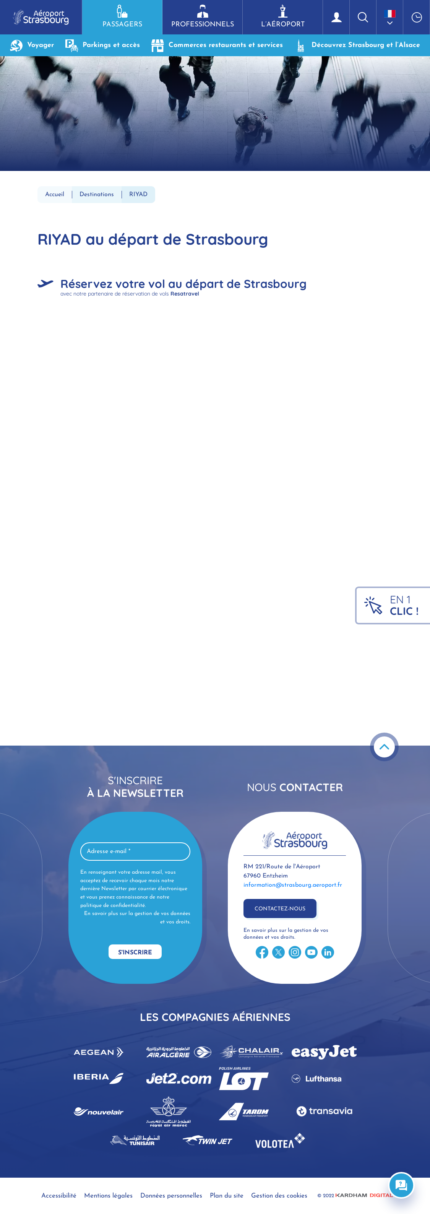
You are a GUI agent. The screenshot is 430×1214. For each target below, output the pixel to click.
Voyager (32, 45)
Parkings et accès (102, 45)
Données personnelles (171, 1196)
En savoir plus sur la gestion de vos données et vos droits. (137, 918)
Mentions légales (108, 1196)
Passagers (122, 16)
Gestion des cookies (279, 1196)
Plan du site (226, 1196)
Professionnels (202, 16)
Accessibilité (58, 1196)
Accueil (54, 195)
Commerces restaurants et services (217, 45)
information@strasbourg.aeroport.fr (292, 885)
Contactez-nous (280, 909)
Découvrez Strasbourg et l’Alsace (357, 45)
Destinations (97, 195)
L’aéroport (282, 16)
